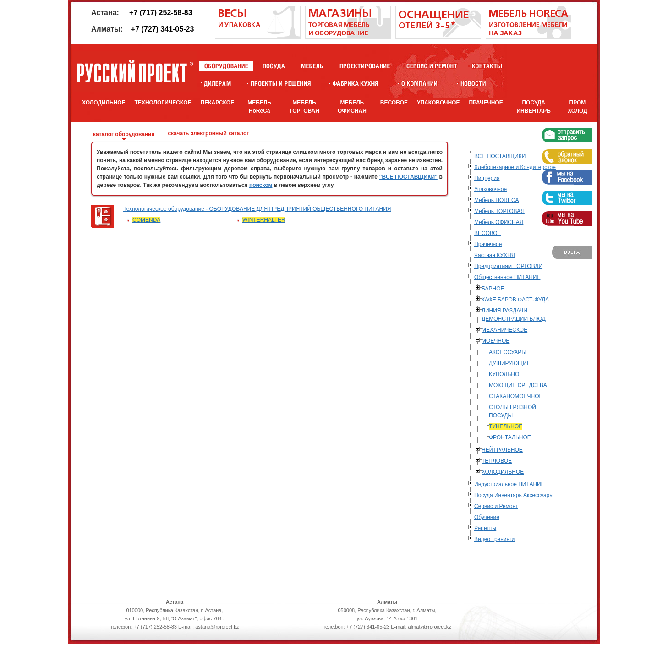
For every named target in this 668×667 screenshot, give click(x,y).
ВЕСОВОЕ (394, 102)
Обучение (486, 517)
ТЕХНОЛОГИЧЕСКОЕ (163, 102)
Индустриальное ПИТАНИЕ (509, 484)
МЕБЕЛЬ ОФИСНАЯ (352, 106)
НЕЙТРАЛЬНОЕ (502, 450)
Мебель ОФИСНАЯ (498, 222)
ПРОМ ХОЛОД (577, 106)
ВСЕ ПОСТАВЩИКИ (500, 156)
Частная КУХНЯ (494, 255)
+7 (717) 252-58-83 (160, 12)
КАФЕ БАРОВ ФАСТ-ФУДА (515, 299)
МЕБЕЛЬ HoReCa (259, 106)
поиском (261, 185)
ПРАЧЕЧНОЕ (486, 102)
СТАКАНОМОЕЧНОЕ (516, 396)
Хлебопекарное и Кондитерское (515, 167)
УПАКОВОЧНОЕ (438, 102)
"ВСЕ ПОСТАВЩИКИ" (408, 177)
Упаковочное (490, 189)
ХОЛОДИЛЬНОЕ (104, 102)
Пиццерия (487, 178)
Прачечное (488, 244)
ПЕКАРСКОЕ (218, 102)
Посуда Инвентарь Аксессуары (513, 495)
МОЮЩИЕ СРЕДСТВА (518, 385)
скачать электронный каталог (208, 133)
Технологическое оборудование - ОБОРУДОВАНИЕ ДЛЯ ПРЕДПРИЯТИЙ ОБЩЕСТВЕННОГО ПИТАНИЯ (257, 209)
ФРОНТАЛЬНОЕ (510, 437)
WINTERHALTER (263, 220)
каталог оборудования (123, 134)
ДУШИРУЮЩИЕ (510, 363)
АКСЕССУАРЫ (507, 352)
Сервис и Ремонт (496, 506)
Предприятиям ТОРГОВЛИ (508, 266)
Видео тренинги (494, 539)
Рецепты (485, 528)
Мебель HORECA (496, 200)
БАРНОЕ (493, 288)
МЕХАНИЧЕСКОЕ (504, 330)
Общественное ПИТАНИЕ (507, 277)
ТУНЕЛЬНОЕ (505, 426)
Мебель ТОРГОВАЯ (499, 211)
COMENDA (146, 220)
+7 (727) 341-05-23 (162, 29)
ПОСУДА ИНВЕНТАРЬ (533, 106)
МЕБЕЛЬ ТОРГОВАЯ (304, 106)
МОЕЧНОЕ (495, 341)
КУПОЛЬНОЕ (506, 374)
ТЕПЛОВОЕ (497, 461)
